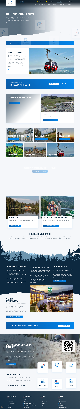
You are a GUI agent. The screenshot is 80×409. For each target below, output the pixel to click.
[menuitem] (70, 2)
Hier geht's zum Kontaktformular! (16, 385)
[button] (59, 2)
